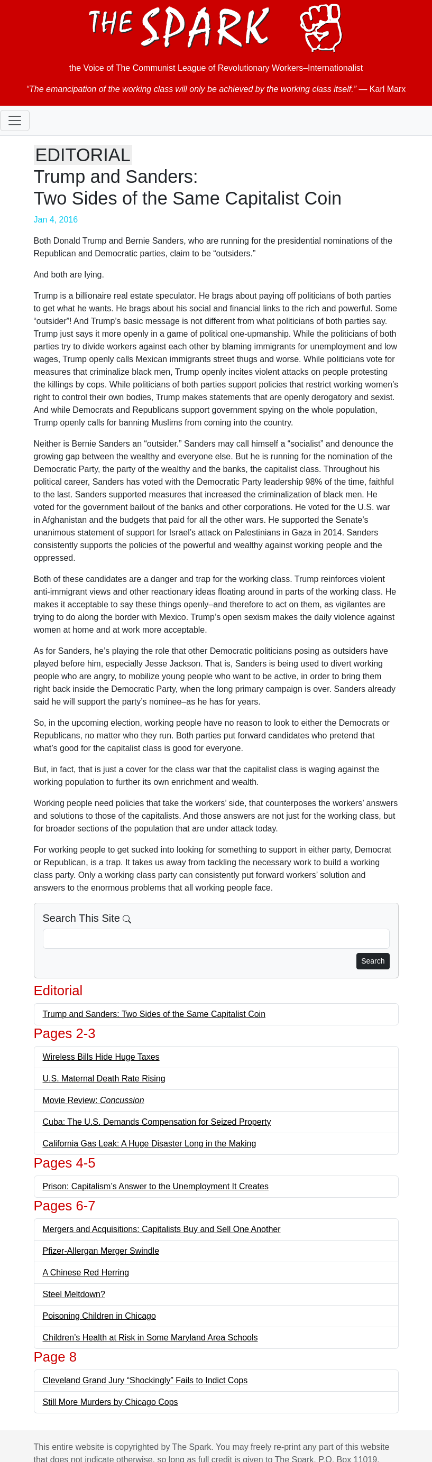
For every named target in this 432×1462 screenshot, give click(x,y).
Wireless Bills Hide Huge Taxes (101, 1056)
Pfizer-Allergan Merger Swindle (101, 1250)
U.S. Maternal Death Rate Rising (104, 1078)
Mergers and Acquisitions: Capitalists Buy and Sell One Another (162, 1229)
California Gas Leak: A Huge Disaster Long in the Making (149, 1143)
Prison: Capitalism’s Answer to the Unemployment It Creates (156, 1186)
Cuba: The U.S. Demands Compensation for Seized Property (157, 1121)
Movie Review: (93, 1100)
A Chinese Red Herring (86, 1272)
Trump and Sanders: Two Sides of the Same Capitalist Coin (154, 1014)
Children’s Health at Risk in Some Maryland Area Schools (150, 1337)
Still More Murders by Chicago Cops (110, 1402)
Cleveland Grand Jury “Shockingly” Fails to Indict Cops (145, 1380)
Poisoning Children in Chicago (99, 1315)
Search (372, 961)
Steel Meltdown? (74, 1294)
